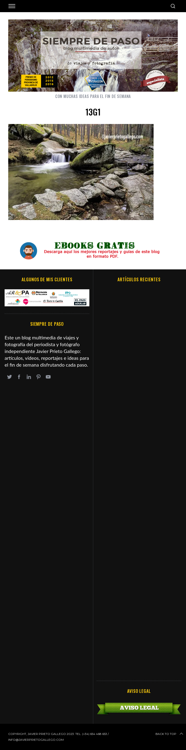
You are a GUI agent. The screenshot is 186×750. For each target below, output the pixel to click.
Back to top (169, 734)
